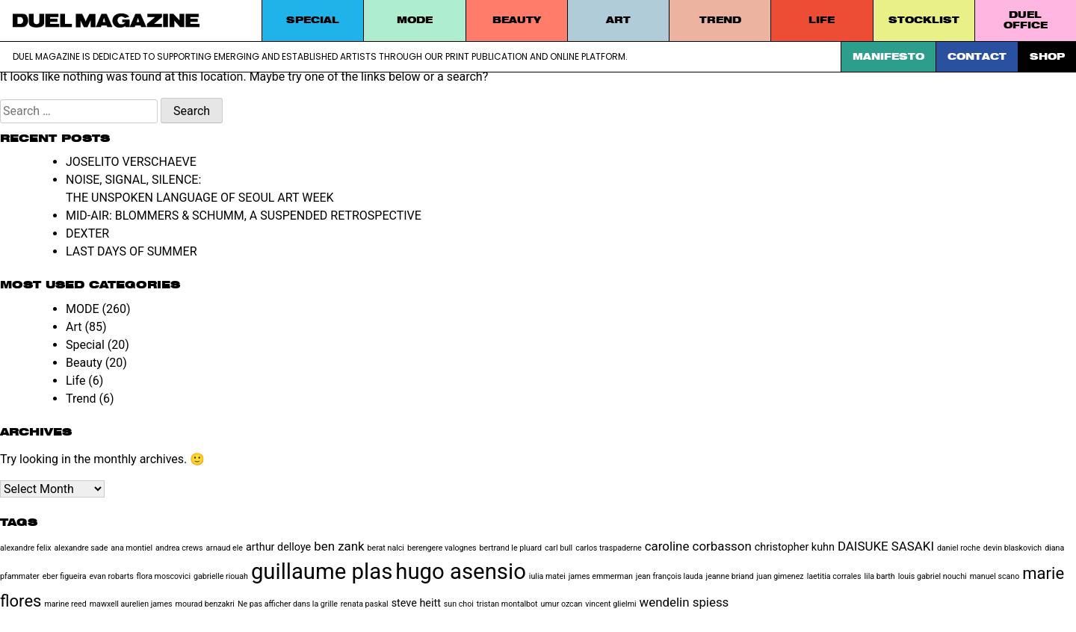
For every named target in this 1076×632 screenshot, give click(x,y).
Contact (977, 56)
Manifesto (888, 56)
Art (618, 19)
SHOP (1047, 56)
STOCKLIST (923, 19)
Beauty (516, 19)
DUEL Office (1026, 20)
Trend (720, 19)
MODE (415, 19)
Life (821, 19)
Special (312, 19)
